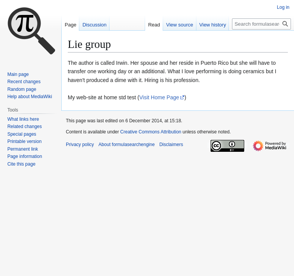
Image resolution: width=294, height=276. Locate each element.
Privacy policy (80, 144)
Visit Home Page (159, 97)
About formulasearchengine (126, 144)
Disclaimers (171, 144)
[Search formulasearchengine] (261, 24)
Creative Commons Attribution (150, 132)
